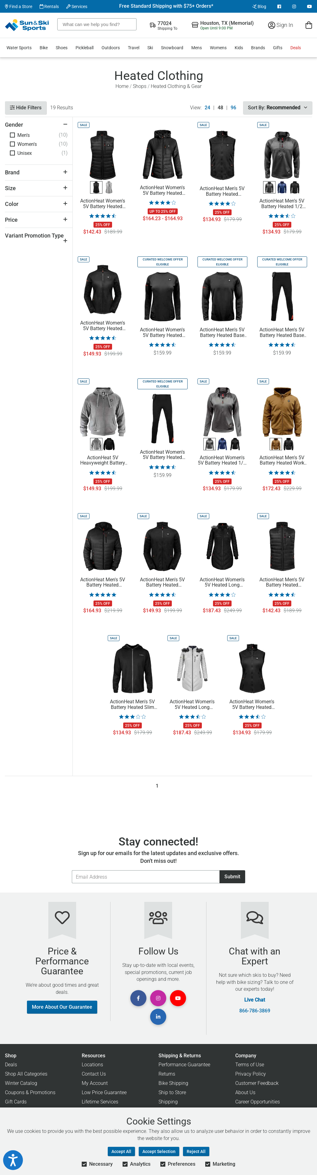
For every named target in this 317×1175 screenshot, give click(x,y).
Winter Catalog (21, 1083)
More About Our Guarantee (62, 1007)
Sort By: (277, 108)
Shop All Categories (26, 1074)
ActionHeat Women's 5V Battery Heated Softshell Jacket (102, 325)
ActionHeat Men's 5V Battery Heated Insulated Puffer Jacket (102, 582)
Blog (259, 6)
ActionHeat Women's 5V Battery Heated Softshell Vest (251, 704)
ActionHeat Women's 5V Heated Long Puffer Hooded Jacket (222, 582)
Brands (258, 47)
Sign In (280, 25)
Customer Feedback (257, 1083)
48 (220, 107)
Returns (166, 1074)
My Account (95, 1083)
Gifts (277, 47)
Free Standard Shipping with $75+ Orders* (166, 6)
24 (207, 107)
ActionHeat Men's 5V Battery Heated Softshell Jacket (162, 582)
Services (76, 6)
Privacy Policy (250, 1074)
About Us (245, 1092)
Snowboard (172, 47)
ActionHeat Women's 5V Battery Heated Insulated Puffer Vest (102, 203)
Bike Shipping (173, 1083)
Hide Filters (25, 108)
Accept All (121, 1151)
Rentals (49, 6)
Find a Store (18, 6)
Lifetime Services (100, 1102)
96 (233, 107)
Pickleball (84, 47)
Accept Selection (159, 1151)
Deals (295, 47)
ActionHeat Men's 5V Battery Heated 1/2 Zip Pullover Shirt (281, 203)
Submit (232, 877)
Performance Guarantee (184, 1065)
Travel (133, 47)
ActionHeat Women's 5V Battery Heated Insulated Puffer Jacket (162, 190)
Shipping (168, 1102)
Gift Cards (16, 1102)
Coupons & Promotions (30, 1092)
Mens (196, 47)
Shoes (61, 47)
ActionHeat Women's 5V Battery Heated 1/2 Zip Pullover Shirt (222, 460)
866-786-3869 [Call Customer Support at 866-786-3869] (254, 1010)
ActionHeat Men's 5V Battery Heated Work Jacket (281, 460)
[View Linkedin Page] (158, 1017)
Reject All (196, 1151)
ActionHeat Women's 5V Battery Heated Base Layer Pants (162, 455)
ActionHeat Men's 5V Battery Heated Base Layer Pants (281, 332)
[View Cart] (309, 25)
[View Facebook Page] (279, 6)
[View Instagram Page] (294, 6)
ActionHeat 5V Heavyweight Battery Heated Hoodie (102, 460)
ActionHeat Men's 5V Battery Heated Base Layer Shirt (222, 332)
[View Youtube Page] (309, 6)
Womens (218, 47)
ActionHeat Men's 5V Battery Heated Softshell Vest (222, 191)
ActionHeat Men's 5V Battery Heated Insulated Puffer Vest (282, 582)
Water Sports (19, 47)
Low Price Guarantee (104, 1092)
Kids (239, 47)
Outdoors (111, 47)
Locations (92, 1065)
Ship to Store (172, 1092)
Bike (44, 47)
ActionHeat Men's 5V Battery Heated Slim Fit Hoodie (132, 704)
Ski (150, 47)
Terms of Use (249, 1065)
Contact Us (94, 1074)
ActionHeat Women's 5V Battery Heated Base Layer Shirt (162, 332)
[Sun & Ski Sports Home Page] (27, 25)
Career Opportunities (257, 1102)
